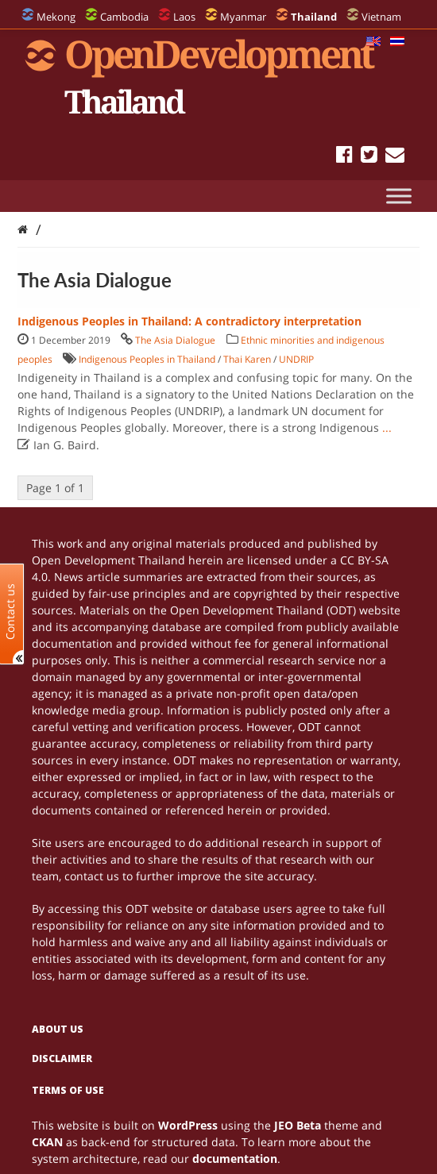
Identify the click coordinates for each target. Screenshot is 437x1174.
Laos (184, 17)
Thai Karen (247, 359)
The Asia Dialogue (175, 340)
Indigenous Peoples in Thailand (147, 359)
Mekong (56, 17)
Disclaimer (62, 1058)
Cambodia (124, 17)
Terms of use (68, 1090)
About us (57, 1029)
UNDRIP (296, 359)
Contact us (10, 611)
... (387, 427)
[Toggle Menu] (399, 195)
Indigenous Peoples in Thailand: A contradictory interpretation (189, 321)
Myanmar (243, 17)
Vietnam (381, 17)
